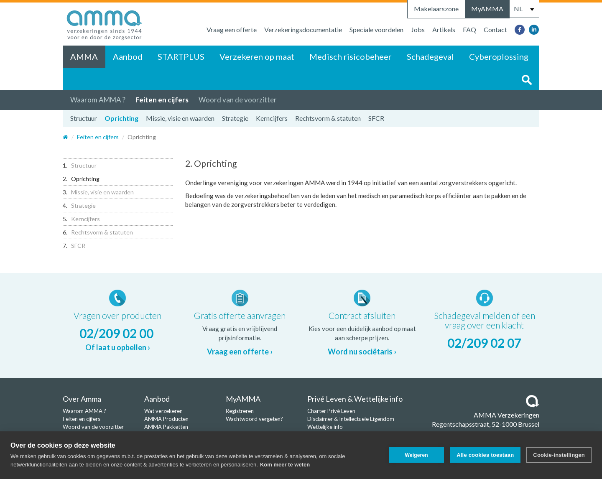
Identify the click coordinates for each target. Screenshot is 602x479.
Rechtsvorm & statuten (328, 118)
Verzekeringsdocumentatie (303, 29)
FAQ (469, 29)
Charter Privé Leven (331, 411)
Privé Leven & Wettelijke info (355, 398)
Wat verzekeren (163, 411)
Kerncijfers (272, 118)
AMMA (84, 56)
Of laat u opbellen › (117, 347)
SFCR (376, 118)
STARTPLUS (181, 56)
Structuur (83, 118)
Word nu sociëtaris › (362, 351)
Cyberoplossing (498, 56)
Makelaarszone (436, 9)
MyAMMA (487, 9)
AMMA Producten (166, 418)
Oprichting (121, 118)
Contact (495, 29)
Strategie (235, 118)
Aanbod (128, 56)
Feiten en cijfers (162, 99)
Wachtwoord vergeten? (254, 418)
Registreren (240, 411)
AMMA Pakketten (166, 426)
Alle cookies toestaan (485, 455)
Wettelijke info (325, 426)
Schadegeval (430, 56)
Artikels (443, 29)
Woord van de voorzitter (238, 99)
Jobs (418, 29)
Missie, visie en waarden (180, 118)
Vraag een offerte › (240, 351)
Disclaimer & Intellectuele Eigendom (350, 418)
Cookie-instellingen (559, 455)
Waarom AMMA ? (97, 99)
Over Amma (82, 398)
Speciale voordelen (376, 29)
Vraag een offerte (232, 29)
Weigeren (416, 455)
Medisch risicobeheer (350, 56)
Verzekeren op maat (256, 56)
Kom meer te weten (285, 464)
